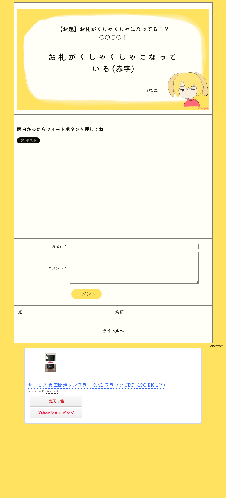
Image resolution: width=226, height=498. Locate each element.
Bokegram (216, 345)
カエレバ (52, 391)
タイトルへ (113, 330)
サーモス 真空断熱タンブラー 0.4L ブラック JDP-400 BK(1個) (96, 384)
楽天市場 (56, 401)
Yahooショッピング (56, 413)
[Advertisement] (113, 190)
